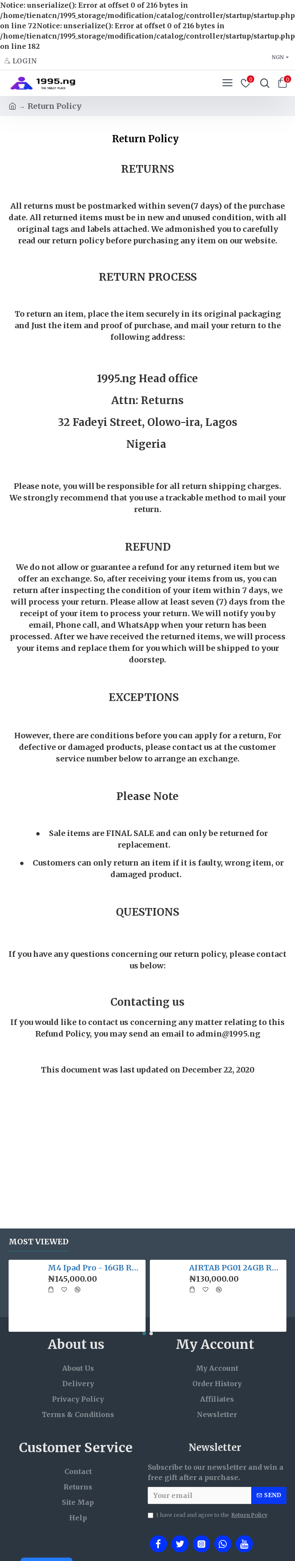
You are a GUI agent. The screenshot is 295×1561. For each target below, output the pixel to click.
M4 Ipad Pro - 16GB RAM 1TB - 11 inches (95, 1268)
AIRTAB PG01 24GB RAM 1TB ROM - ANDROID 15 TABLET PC (236, 1268)
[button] (144, 1333)
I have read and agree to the (208, 1515)
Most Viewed (39, 1241)
